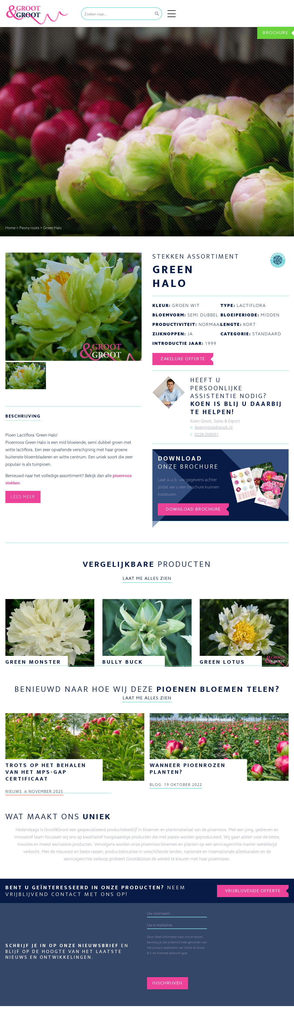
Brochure (275, 33)
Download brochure (193, 509)
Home (10, 228)
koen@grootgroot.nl (214, 427)
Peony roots (29, 228)
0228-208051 (207, 434)
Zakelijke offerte (183, 359)
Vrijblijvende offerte (253, 891)
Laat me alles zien (147, 578)
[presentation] (188, 966)
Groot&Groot (17, 6)
